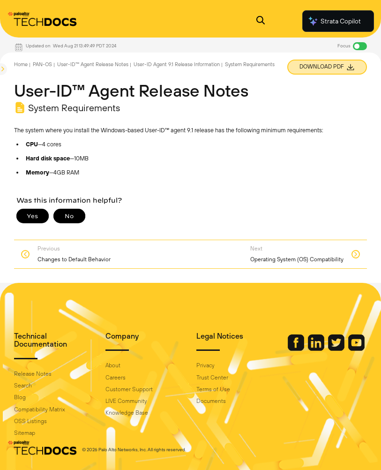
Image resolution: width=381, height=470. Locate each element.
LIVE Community (126, 401)
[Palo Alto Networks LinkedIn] (317, 348)
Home (21, 64)
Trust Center (212, 377)
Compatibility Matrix (39, 409)
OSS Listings (30, 421)
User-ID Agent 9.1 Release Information (177, 64)
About (112, 365)
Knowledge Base (126, 412)
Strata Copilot (334, 21)
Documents (211, 401)
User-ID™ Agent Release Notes (92, 64)
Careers (115, 377)
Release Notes (33, 374)
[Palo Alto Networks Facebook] (297, 348)
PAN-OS (42, 64)
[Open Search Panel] (261, 21)
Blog (20, 397)
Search (23, 385)
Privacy (205, 365)
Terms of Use (213, 389)
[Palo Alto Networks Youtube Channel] (356, 348)
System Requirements (250, 64)
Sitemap (24, 433)
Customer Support (129, 389)
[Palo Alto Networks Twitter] (337, 348)
